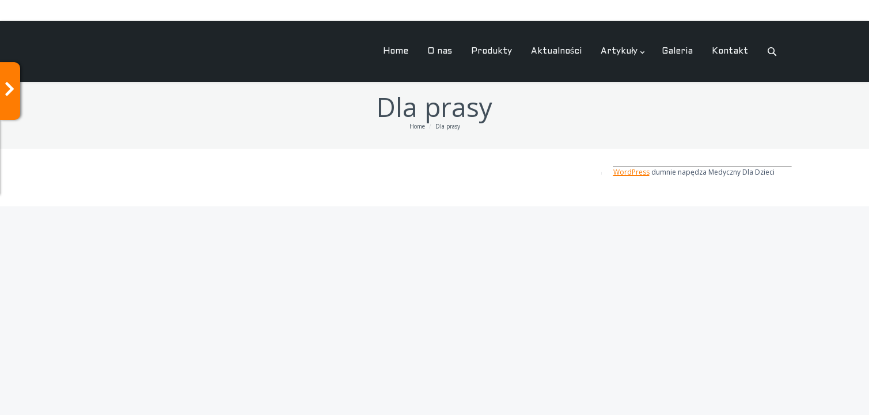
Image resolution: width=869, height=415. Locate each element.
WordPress (631, 172)
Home (417, 126)
